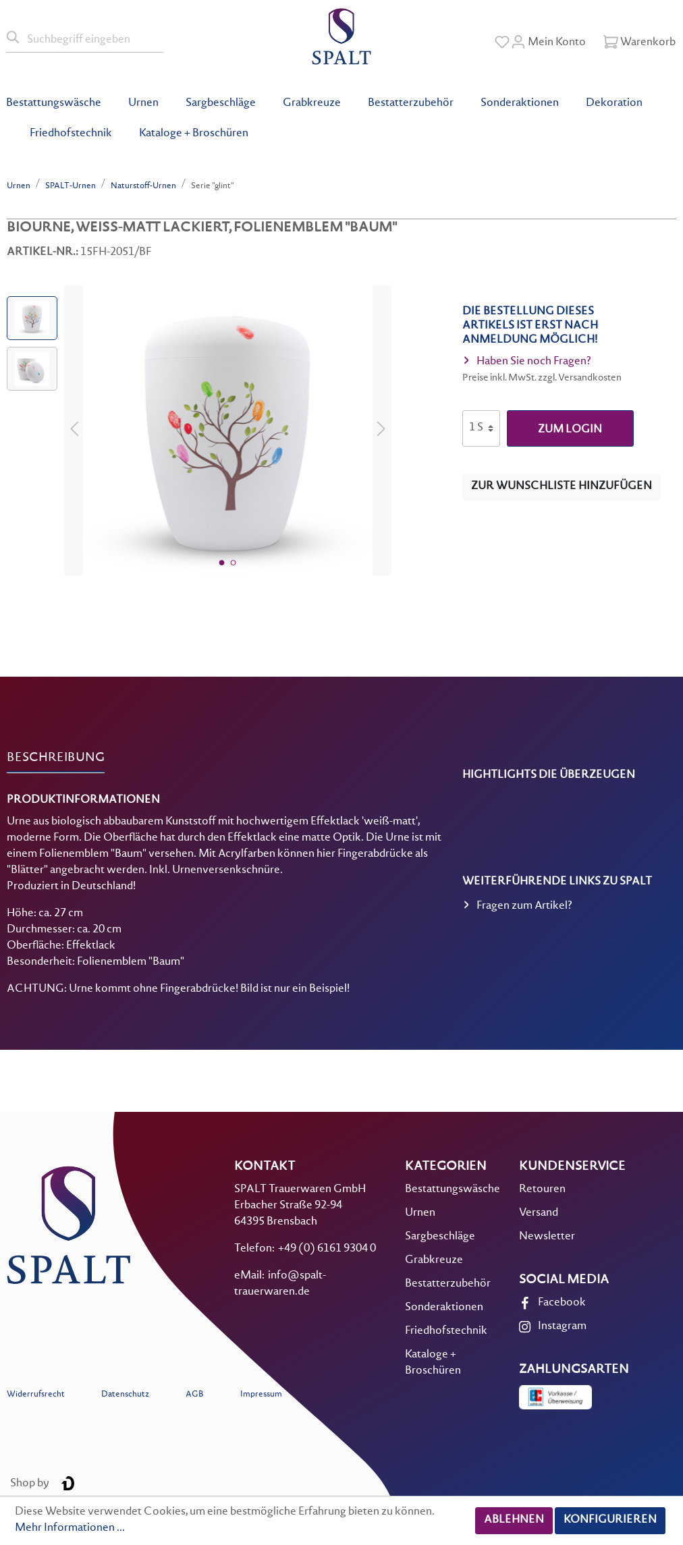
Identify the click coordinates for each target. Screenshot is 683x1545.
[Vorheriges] (74, 431)
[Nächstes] (381, 431)
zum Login (570, 430)
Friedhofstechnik (446, 1331)
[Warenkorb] (639, 42)
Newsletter (547, 1237)
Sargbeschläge (440, 1237)
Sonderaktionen (444, 1307)
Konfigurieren (610, 1520)
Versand (538, 1213)
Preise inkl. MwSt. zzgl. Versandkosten (542, 378)
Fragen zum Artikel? (518, 907)
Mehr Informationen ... (70, 1528)
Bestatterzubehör (448, 1284)
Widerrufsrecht (36, 1395)
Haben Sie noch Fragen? (527, 363)
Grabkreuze (434, 1260)
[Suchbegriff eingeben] (92, 38)
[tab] (56, 758)
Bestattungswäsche (452, 1189)
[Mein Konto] (548, 42)
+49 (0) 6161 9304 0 (327, 1249)
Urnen (420, 1213)
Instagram (562, 1326)
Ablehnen (514, 1520)
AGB (195, 1395)
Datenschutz (125, 1395)
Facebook (562, 1303)
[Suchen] (13, 38)
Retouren (542, 1189)
